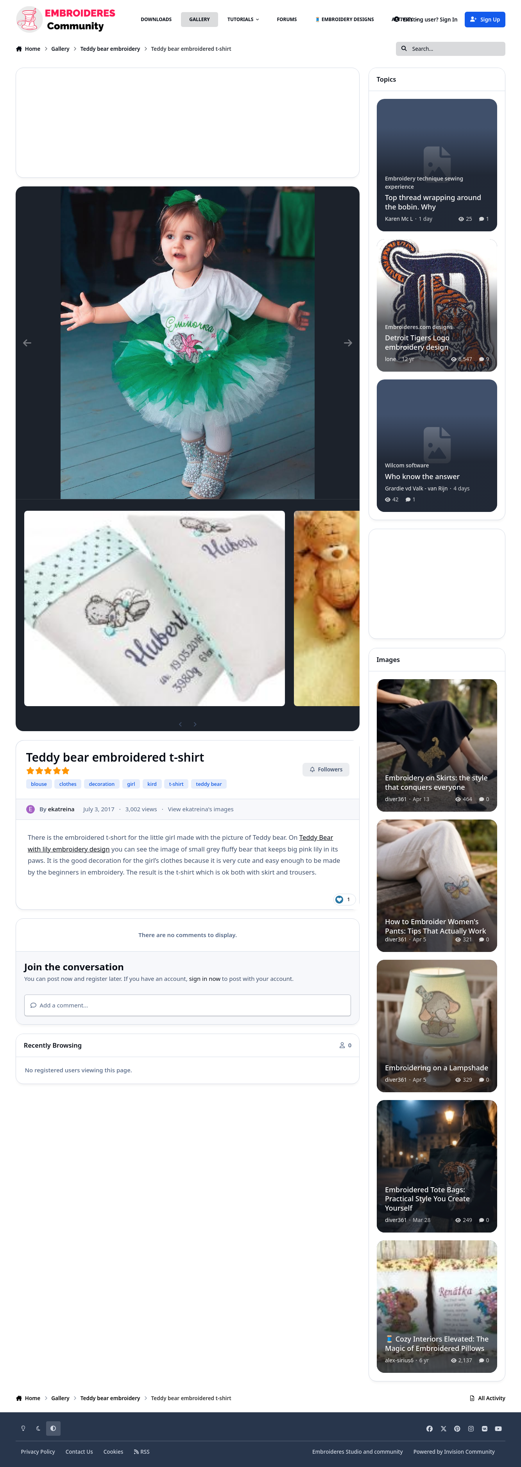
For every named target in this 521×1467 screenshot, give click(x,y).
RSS (141, 1451)
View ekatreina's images (201, 809)
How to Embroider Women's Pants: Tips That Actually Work (435, 926)
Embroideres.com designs (419, 327)
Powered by (454, 1451)
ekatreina (61, 809)
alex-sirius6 (399, 1360)
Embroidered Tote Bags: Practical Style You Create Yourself (427, 1199)
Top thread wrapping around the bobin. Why (433, 202)
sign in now (204, 978)
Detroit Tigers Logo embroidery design (417, 342)
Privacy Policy (38, 1451)
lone (390, 359)
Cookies (114, 1451)
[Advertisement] (187, 122)
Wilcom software (407, 465)
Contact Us (79, 1451)
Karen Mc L (399, 218)
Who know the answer (422, 476)
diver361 (396, 799)
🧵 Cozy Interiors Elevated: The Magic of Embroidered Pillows (437, 1344)
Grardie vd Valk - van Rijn (416, 488)
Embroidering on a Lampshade (436, 1067)
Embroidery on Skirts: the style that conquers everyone (436, 782)
